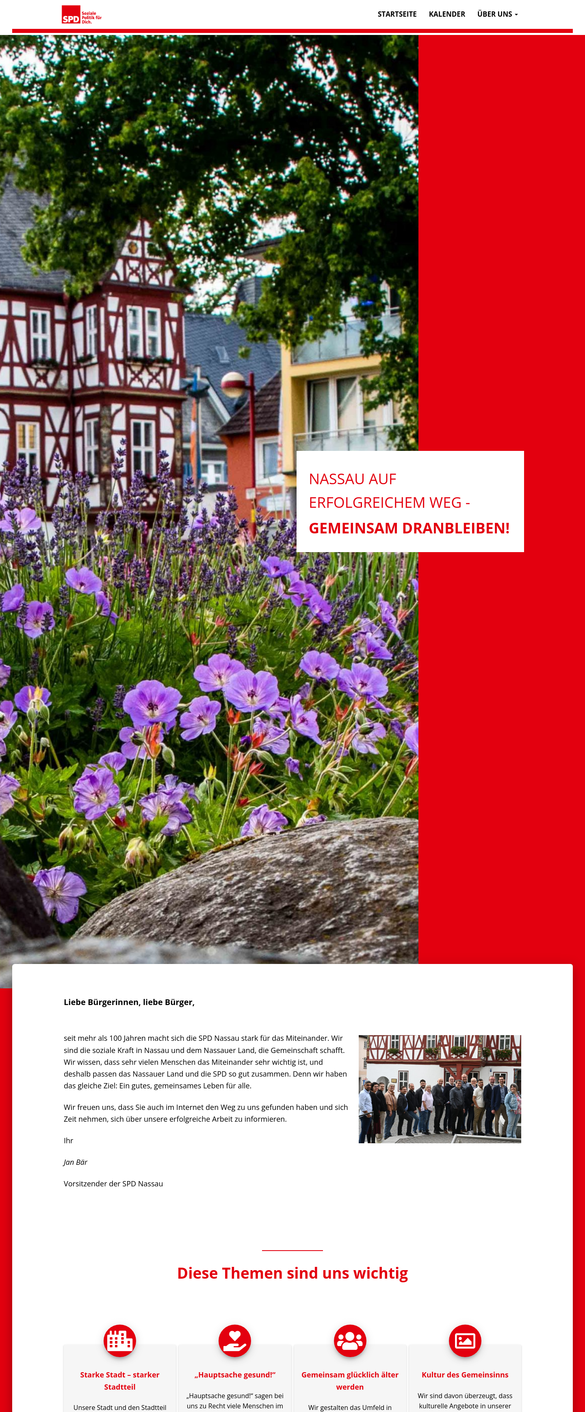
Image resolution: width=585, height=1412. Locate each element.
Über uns (497, 14)
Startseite (397, 14)
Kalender (447, 14)
